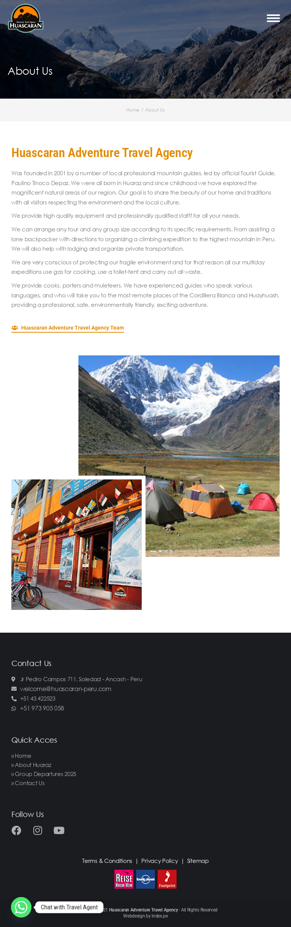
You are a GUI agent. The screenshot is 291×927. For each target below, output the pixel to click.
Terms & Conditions (107, 860)
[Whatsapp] (21, 907)
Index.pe (160, 916)
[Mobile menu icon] (273, 18)
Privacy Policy (159, 860)
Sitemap (198, 860)
